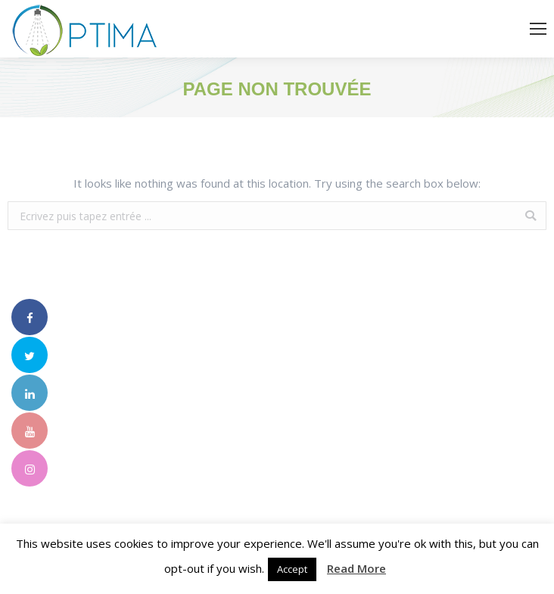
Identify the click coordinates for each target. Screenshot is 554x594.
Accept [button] (292, 569)
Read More (356, 568)
